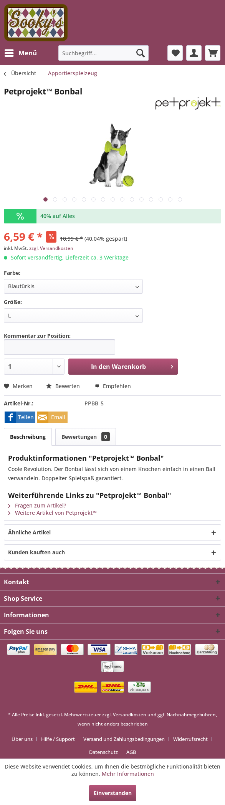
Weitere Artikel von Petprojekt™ (52, 512)
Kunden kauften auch (36, 552)
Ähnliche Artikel (29, 532)
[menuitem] (20, 53)
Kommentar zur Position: (37, 335)
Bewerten (63, 386)
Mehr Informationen (128, 773)
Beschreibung (28, 436)
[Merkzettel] (175, 53)
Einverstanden (113, 793)
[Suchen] (140, 53)
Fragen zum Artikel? (37, 505)
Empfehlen (113, 386)
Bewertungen (85, 436)
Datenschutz (103, 752)
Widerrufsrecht (190, 739)
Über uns (22, 739)
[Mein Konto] (194, 53)
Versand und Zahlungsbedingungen (124, 739)
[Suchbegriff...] (103, 53)
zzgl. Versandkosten (51, 248)
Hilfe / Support (58, 739)
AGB (131, 752)
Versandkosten (129, 714)
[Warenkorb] (212, 53)
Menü (21, 52)
